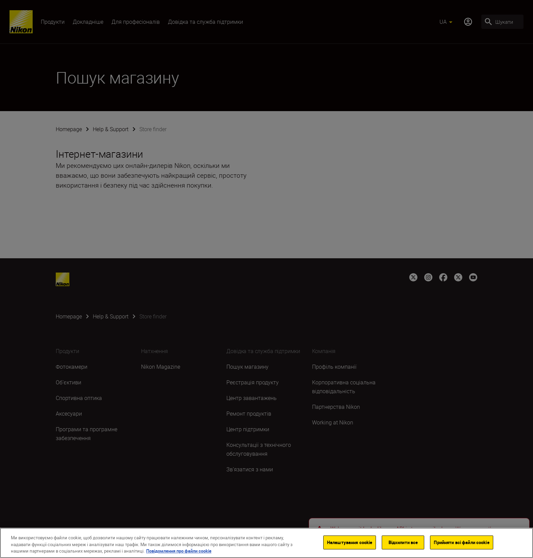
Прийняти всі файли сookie (461, 543)
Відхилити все (403, 543)
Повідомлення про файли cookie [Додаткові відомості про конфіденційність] (178, 552)
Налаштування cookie (349, 543)
